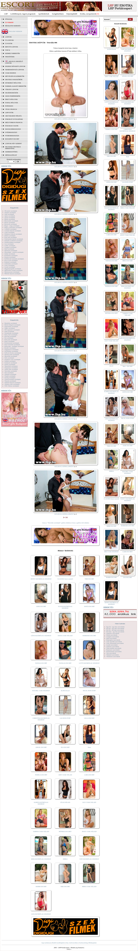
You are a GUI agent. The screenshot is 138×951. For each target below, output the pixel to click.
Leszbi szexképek (9, 267)
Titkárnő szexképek (10, 374)
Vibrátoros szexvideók (113, 656)
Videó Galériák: (120, 623)
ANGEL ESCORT (41, 747)
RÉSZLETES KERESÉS (12, 26)
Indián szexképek (9, 254)
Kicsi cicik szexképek (11, 260)
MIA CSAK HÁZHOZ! (111, 551)
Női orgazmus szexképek (12, 330)
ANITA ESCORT (89, 606)
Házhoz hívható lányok (15, 66)
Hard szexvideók (111, 638)
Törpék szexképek (9, 376)
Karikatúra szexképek (11, 255)
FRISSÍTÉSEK (9, 57)
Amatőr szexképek (10, 212)
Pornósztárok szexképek (11, 343)
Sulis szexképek (9, 358)
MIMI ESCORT (111, 526)
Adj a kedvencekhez (72, 943)
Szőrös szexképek (9, 364)
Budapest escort (12, 139)
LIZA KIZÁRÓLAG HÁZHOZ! (41, 914)
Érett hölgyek (11, 99)
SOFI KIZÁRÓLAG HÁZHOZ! (89, 859)
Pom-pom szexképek (10, 339)
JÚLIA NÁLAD (65, 802)
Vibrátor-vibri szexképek (11, 384)
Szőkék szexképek (10, 361)
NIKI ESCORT (65, 886)
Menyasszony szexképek (11, 272)
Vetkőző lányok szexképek (12, 382)
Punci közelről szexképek (12, 344)
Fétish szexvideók (111, 635)
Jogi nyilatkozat (46, 943)
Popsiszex (9, 106)
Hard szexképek (9, 249)
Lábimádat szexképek (11, 264)
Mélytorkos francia (13, 122)
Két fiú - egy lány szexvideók (115, 628)
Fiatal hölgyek (11, 102)
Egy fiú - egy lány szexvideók (115, 627)
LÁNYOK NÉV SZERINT (13, 143)
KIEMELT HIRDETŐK (12, 53)
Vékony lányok (11, 89)
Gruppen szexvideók (112, 636)
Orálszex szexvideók (112, 646)
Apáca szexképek (9, 216)
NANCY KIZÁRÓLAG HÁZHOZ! (127, 499)
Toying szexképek (9, 377)
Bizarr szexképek (9, 222)
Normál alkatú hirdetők (15, 86)
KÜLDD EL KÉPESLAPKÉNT (64, 119)
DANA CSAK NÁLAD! (65, 635)
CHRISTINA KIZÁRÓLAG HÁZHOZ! (41, 719)
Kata (89, 747)
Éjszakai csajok (11, 126)
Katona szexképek (9, 257)
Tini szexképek (9, 372)
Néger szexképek (9, 328)
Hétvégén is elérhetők (14, 76)
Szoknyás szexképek (10, 363)
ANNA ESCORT (111, 182)
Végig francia (11, 109)
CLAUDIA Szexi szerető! (65, 579)
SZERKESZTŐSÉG (11, 152)
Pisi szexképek (8, 338)
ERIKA (65, 859)
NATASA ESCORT (41, 663)
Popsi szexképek (9, 341)
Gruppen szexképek (10, 247)
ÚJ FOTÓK (8, 43)
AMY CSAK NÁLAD (65, 775)
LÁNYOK (8, 37)
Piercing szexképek (10, 336)
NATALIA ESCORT (65, 663)
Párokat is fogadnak (14, 119)
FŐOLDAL (8, 19)
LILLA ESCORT (89, 718)
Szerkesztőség (83, 943)
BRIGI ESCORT (127, 261)
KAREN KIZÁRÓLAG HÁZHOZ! (41, 803)
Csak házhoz (10, 73)
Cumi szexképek (9, 232)
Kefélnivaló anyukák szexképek (14, 259)
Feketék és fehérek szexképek (13, 240)
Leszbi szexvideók (112, 645)
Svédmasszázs (11, 132)
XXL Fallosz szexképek (11, 386)
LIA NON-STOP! (65, 718)
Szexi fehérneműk (12, 96)
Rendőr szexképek (10, 348)
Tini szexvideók (111, 653)
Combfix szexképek (10, 229)
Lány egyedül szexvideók (114, 641)
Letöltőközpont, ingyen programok (23, 14)
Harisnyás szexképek (10, 250)
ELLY (111, 366)
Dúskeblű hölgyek (13, 83)
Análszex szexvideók (112, 633)
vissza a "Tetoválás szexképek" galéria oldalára (56, 523)
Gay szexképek (9, 244)
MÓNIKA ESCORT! (65, 831)
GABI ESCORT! (127, 551)
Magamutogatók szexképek (12, 268)
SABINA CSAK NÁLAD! (41, 831)
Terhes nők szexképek (11, 369)
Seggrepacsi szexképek (11, 349)
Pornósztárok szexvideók (113, 651)
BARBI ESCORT (41, 886)
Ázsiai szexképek (9, 217)
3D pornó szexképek (10, 211)
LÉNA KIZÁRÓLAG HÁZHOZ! (41, 635)
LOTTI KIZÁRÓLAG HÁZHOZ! (89, 663)
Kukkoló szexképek (10, 262)
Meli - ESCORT (127, 366)
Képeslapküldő (72, 14)
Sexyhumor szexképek (11, 351)
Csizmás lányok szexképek (12, 231)
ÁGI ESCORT (65, 747)
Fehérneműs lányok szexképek (13, 239)
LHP (6, 14)
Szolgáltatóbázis (58, 14)
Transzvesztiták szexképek (12, 379)
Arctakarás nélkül (13, 116)
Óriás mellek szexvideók (113, 648)
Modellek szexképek (10, 323)
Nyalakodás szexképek (11, 333)
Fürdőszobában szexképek (12, 242)
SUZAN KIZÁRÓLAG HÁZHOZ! (65, 607)
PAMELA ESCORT (41, 775)
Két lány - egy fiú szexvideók (115, 632)
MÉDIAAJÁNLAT (11, 155)
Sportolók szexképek (10, 356)
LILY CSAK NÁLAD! (89, 802)
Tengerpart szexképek (11, 368)
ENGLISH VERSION (15, 31)
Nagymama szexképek (11, 326)
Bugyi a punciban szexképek (13, 227)
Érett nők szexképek (10, 237)
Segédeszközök (11, 93)
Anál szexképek (9, 214)
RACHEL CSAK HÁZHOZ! (41, 690)
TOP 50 (7, 50)
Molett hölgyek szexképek (12, 325)
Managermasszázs (13, 129)
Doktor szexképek (9, 235)
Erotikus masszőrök (13, 79)
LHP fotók (9, 112)
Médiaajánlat (92, 943)
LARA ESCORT (89, 775)
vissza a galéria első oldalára (80, 523)
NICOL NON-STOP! (89, 690)
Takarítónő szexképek (11, 366)
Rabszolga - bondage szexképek (14, 346)
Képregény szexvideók (113, 640)
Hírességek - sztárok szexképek (13, 252)
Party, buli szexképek (10, 335)
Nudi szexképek (9, 331)
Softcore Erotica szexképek (12, 353)
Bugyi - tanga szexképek (11, 226)
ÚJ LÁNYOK (9, 40)
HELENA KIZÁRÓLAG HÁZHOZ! (127, 339)
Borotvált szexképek (10, 224)
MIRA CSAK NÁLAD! (89, 886)
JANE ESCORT (41, 606)
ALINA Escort (65, 690)
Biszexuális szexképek (11, 221)
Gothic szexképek (9, 245)
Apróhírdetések (43, 14)
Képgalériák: (14, 208)
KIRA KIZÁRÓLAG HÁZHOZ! (41, 859)
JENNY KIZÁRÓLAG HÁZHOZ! (41, 579)
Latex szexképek (9, 265)
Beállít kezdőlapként (58, 943)
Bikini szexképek (9, 219)
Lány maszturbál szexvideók (115, 643)
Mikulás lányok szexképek (12, 273)
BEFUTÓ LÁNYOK (11, 47)
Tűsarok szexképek (10, 381)
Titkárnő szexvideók (112, 655)
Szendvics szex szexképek (12, 359)
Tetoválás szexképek (10, 371)
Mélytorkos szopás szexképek (13, 270)
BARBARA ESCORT (89, 635)
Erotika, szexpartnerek (88, 14)
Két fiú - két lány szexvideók (115, 630)
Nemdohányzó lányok (14, 69)
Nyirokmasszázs (12, 135)
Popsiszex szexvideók (113, 650)
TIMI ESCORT (89, 579)
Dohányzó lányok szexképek (13, 234)
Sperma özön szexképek (11, 354)
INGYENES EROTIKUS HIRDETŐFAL (13, 147)
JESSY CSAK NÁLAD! (89, 831)
